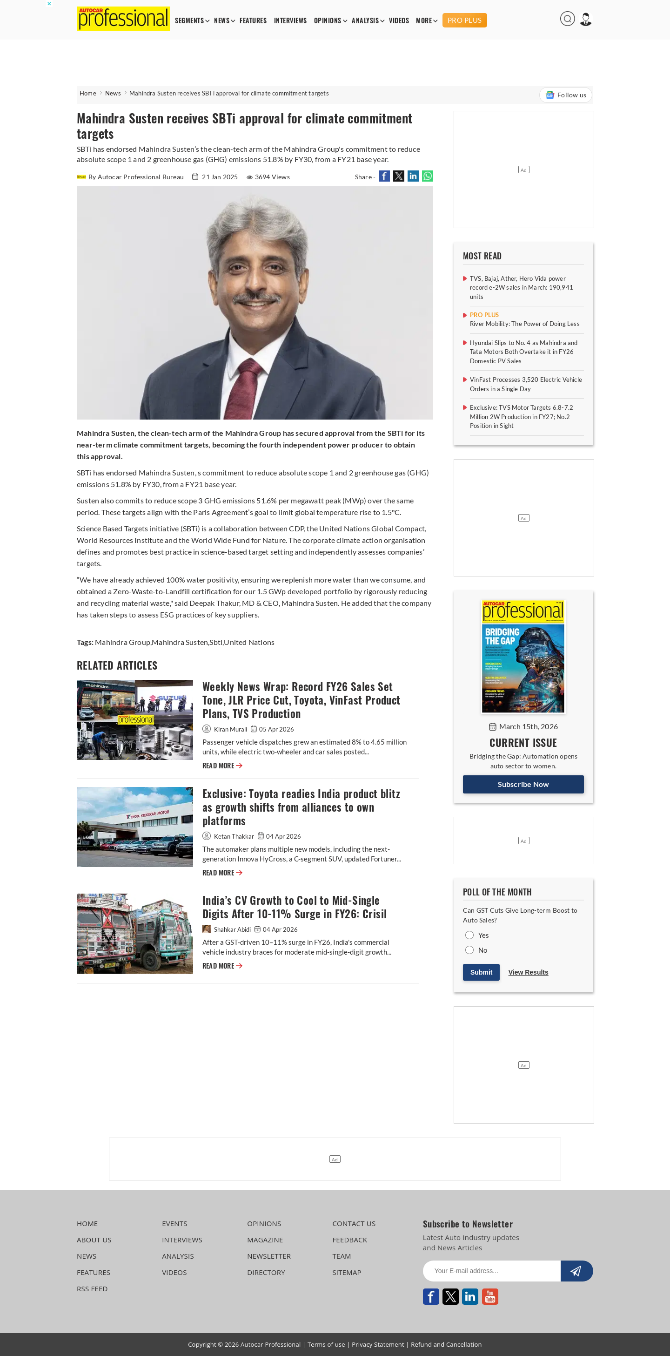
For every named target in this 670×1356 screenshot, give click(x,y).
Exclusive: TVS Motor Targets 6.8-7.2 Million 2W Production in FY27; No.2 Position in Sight (521, 416)
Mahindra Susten (180, 641)
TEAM (341, 1256)
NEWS (221, 20)
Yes (483, 935)
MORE (424, 20)
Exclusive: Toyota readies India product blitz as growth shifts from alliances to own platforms (301, 807)
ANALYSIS (365, 20)
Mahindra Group (122, 641)
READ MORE (222, 765)
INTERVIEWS (290, 20)
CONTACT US (353, 1223)
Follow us (565, 95)
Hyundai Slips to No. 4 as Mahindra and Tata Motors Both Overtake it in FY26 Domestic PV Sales (524, 352)
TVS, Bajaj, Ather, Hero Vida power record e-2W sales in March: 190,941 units (521, 287)
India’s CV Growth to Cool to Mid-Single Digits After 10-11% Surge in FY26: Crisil (294, 907)
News (113, 93)
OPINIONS (328, 20)
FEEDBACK (349, 1239)
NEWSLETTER (269, 1256)
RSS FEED (92, 1288)
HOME (87, 1223)
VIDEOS (399, 20)
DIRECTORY (266, 1272)
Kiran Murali (225, 729)
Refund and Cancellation (446, 1344)
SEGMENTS (189, 20)
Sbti (215, 641)
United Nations (249, 641)
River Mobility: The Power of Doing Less (525, 323)
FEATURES (253, 20)
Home (88, 93)
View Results (529, 972)
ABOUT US (94, 1239)
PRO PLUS (465, 20)
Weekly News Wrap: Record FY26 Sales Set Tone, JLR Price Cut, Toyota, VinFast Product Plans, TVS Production (301, 700)
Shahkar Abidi (227, 929)
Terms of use (326, 1344)
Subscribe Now (523, 784)
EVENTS (175, 1223)
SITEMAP (346, 1272)
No (482, 950)
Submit (481, 972)
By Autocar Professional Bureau (131, 177)
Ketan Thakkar (228, 836)
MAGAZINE (265, 1239)
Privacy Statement (378, 1344)
